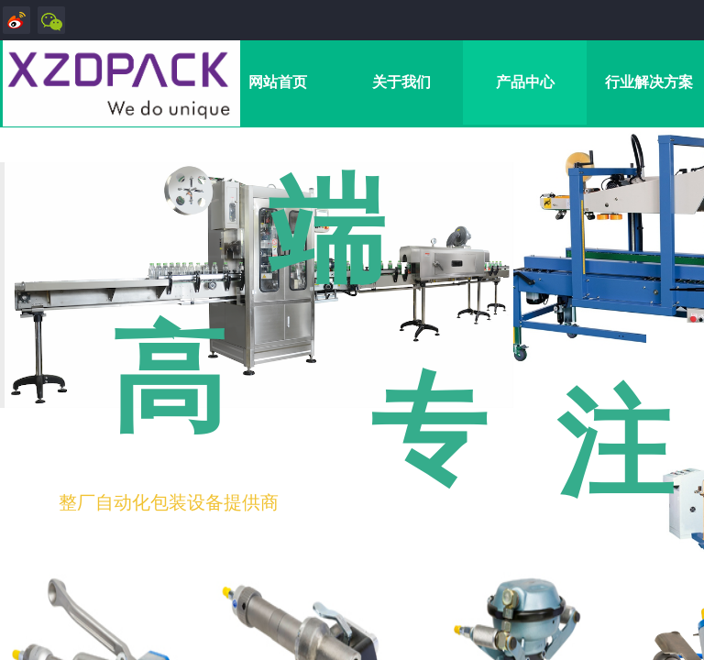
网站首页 (277, 82)
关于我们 (401, 82)
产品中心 (525, 82)
